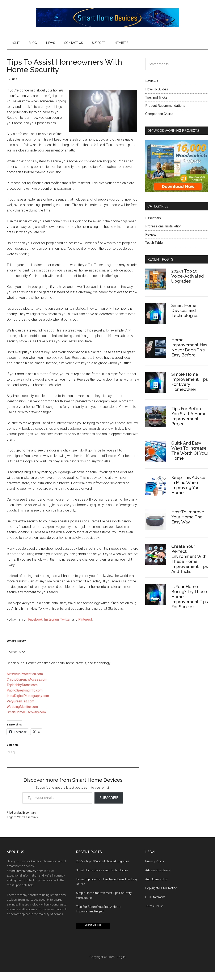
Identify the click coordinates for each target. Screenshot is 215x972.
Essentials (29, 812)
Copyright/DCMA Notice (161, 888)
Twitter (65, 619)
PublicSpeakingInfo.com (24, 690)
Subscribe (109, 798)
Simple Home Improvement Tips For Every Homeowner (189, 382)
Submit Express (93, 925)
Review (150, 234)
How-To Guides (156, 89)
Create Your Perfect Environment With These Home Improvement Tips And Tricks (189, 559)
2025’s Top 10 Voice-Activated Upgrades (187, 276)
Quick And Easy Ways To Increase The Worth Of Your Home (189, 451)
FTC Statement (155, 897)
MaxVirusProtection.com (25, 674)
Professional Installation (163, 226)
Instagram (51, 619)
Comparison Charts (159, 114)
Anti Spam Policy (156, 879)
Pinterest (85, 619)
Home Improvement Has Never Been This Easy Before (189, 347)
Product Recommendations (165, 106)
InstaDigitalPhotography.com (28, 696)
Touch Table (154, 243)
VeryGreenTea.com (20, 701)
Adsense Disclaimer (158, 870)
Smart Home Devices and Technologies (184, 310)
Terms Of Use (154, 906)
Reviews (151, 81)
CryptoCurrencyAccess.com (27, 679)
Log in (121, 957)
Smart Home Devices (107, 17)
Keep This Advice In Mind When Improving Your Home (188, 485)
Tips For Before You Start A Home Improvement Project (189, 416)
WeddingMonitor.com (22, 707)
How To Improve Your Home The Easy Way (187, 516)
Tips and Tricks (156, 97)
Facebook (35, 619)
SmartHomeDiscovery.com (26, 712)
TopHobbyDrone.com (22, 685)
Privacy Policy (154, 861)
